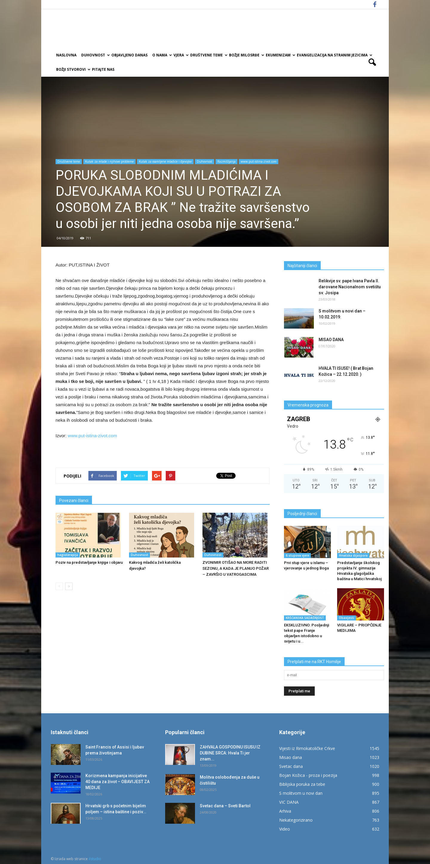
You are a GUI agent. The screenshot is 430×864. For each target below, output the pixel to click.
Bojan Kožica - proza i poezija (308, 775)
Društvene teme (208, 55)
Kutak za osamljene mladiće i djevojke (165, 161)
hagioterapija (67, 555)
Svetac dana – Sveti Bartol (225, 805)
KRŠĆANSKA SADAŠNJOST (305, 618)
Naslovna (66, 55)
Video (284, 829)
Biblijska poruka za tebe (302, 784)
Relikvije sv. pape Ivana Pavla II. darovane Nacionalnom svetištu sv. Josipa (350, 286)
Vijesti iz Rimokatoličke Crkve (307, 748)
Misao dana (290, 757)
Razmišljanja (226, 161)
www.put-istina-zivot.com (259, 161)
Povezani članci (73, 500)
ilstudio (95, 858)
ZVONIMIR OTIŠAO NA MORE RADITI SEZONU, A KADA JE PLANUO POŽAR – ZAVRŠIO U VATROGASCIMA (235, 568)
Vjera (180, 55)
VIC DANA (289, 802)
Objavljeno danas (129, 55)
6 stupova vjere (297, 555)
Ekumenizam (280, 55)
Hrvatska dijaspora (353, 555)
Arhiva (285, 811)
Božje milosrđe (246, 55)
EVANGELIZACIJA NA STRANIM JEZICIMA (334, 55)
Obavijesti (346, 618)
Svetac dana (291, 766)
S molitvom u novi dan (300, 793)
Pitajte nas (103, 69)
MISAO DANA (331, 339)
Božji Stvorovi (73, 69)
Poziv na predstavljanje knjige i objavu (89, 562)
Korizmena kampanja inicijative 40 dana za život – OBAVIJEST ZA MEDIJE (117, 781)
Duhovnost (95, 55)
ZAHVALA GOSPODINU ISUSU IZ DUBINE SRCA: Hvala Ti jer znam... (230, 753)
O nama (161, 55)
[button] (372, 62)
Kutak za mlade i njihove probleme (109, 161)
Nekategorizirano (296, 820)
